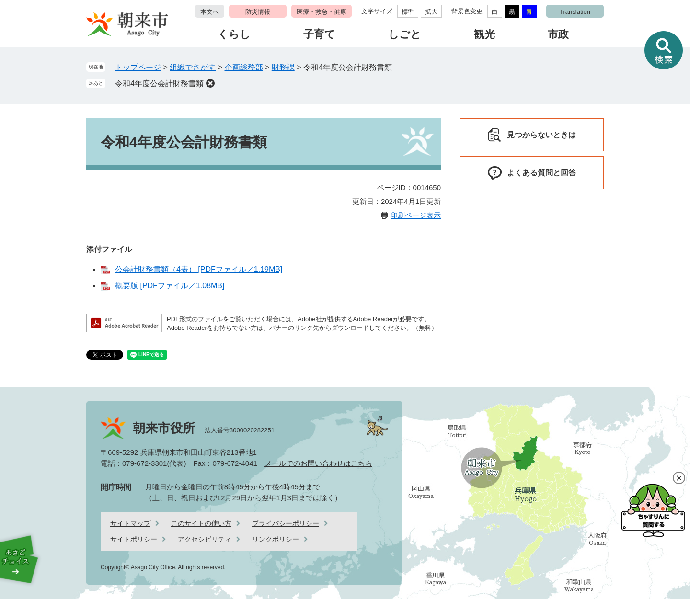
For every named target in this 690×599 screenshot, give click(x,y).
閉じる (679, 478)
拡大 (431, 11)
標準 (408, 11)
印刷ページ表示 (416, 215)
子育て (319, 34)
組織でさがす (193, 67)
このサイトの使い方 (201, 523)
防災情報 (257, 11)
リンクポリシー (275, 539)
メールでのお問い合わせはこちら (318, 463)
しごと (404, 34)
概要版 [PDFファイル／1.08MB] (169, 286)
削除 (210, 83)
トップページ (138, 67)
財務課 (283, 67)
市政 (558, 34)
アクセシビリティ (204, 539)
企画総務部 (244, 67)
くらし (234, 34)
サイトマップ (130, 523)
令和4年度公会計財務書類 (159, 83)
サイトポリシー (133, 539)
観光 (484, 34)
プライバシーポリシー (285, 523)
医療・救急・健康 (321, 11)
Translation (575, 11)
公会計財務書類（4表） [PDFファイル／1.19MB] (198, 269)
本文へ (209, 11)
